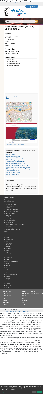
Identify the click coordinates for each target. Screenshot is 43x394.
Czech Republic (12, 5)
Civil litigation (9, 208)
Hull (7, 252)
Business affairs (10, 206)
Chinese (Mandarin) (11, 274)
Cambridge (9, 257)
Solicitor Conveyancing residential (15, 160)
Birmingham (9, 239)
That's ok (39, 392)
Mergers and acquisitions (13, 229)
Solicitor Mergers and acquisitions (15, 161)
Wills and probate (11, 220)
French (8, 263)
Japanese (8, 282)
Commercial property (12, 204)
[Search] (36, 21)
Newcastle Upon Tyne (12, 254)
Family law (9, 217)
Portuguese (9, 285)
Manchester (9, 241)
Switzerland (16, 2)
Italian (7, 273)
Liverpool (8, 246)
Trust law (8, 226)
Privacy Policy (17, 311)
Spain (35, 2)
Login (6, 299)
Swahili (8, 278)
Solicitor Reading (10, 154)
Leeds (7, 236)
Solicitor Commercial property (14, 158)
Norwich (8, 250)
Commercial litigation (12, 209)
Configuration (4, 392)
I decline (34, 392)
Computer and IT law (11, 222)
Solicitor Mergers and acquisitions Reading (18, 169)
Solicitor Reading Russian (13, 172)
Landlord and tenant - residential (15, 224)
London (8, 234)
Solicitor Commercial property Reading (17, 165)
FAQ (5, 300)
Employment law (10, 213)
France (22, 2)
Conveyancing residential (13, 211)
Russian (8, 276)
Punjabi (8, 271)
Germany (6, 2)
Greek (7, 287)
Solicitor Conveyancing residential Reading (18, 167)
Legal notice (8, 311)
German (8, 267)
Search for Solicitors (31, 6)
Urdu (7, 269)
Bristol (7, 237)
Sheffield (8, 245)
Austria (11, 2)
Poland (5, 5)
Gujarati (8, 283)
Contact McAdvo (26, 311)
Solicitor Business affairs (13, 156)
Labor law (8, 215)
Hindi (7, 280)
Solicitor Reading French (13, 170)
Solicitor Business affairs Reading (15, 163)
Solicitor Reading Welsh (12, 174)
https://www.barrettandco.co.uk (15, 144)
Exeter (7, 259)
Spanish (8, 265)
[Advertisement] (12, 78)
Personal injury (10, 219)
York (7, 256)
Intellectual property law (12, 228)
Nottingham (9, 243)
